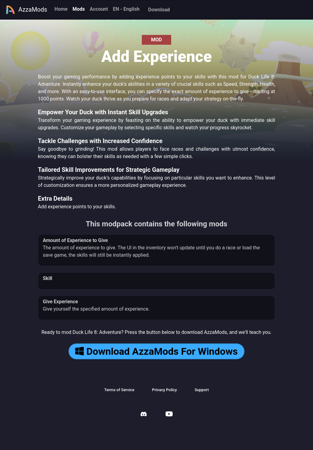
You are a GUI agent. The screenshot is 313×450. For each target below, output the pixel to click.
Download (159, 10)
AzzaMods (26, 10)
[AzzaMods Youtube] (169, 414)
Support (202, 390)
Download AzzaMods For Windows (156, 351)
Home (61, 9)
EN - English (126, 9)
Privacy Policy (164, 390)
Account (99, 9)
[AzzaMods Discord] (143, 415)
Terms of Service (119, 390)
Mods (78, 9)
